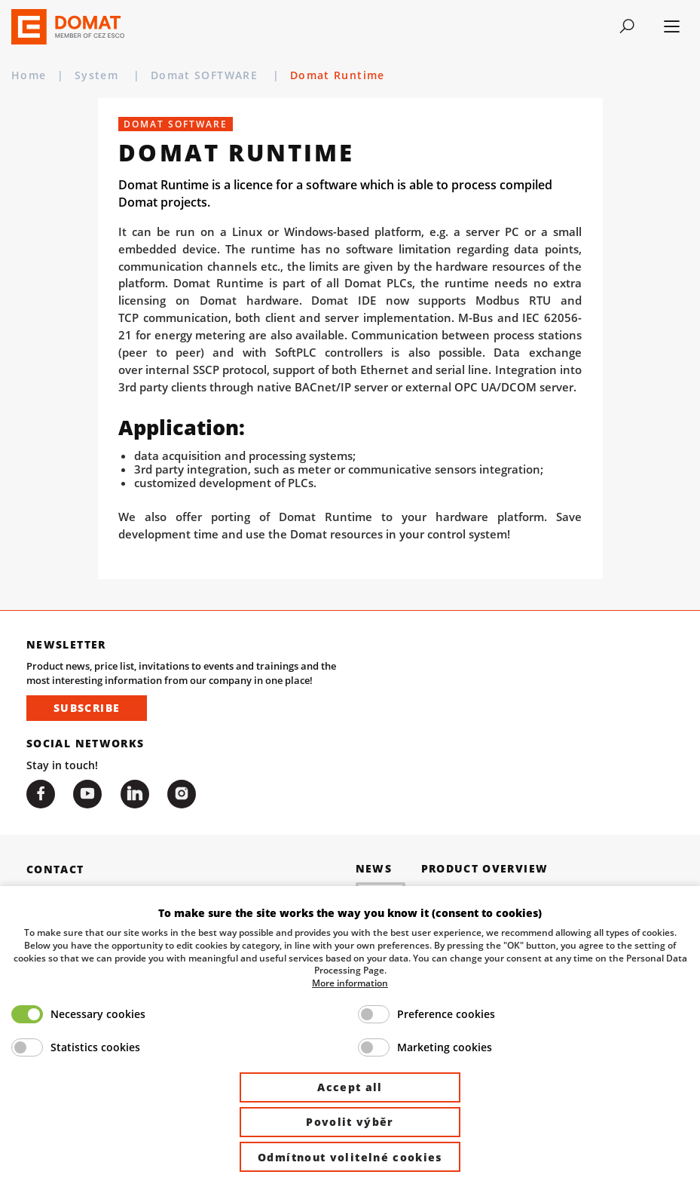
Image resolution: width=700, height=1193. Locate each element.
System (99, 75)
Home (29, 75)
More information (350, 983)
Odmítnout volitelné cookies (350, 1157)
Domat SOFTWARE (206, 75)
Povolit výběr (350, 1122)
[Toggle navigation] (626, 26)
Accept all (350, 1087)
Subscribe (86, 708)
